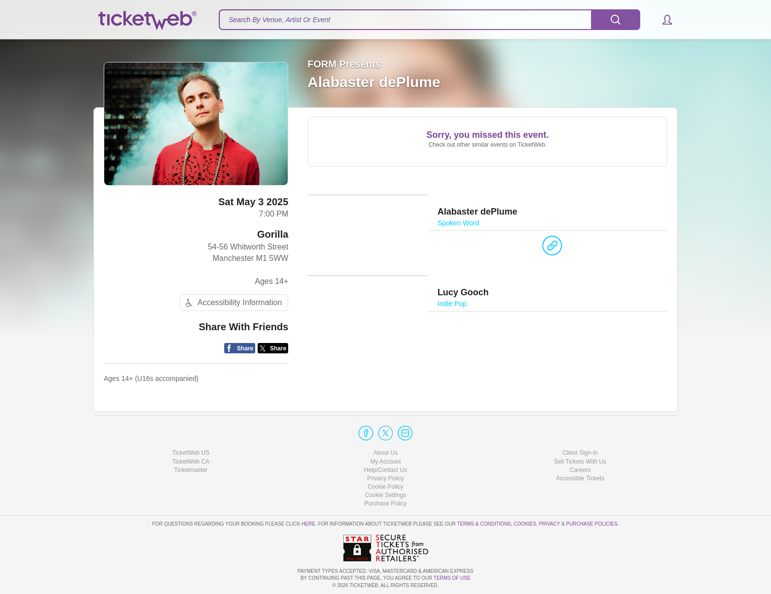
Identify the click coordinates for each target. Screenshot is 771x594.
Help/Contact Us (385, 470)
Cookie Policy (386, 486)
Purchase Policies (591, 524)
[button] (662, 19)
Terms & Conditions (484, 524)
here (308, 524)
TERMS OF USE (452, 578)
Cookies (525, 524)
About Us (385, 452)
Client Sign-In (580, 452)
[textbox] (429, 19)
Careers (580, 470)
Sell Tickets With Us (580, 461)
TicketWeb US (190, 452)
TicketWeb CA (190, 461)
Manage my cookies (385, 495)
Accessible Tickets (580, 478)
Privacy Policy (385, 478)
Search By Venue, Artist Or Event (279, 20)
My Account (385, 461)
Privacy (549, 524)
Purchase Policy (385, 503)
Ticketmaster (191, 470)
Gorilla (272, 234)
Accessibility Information (232, 303)
